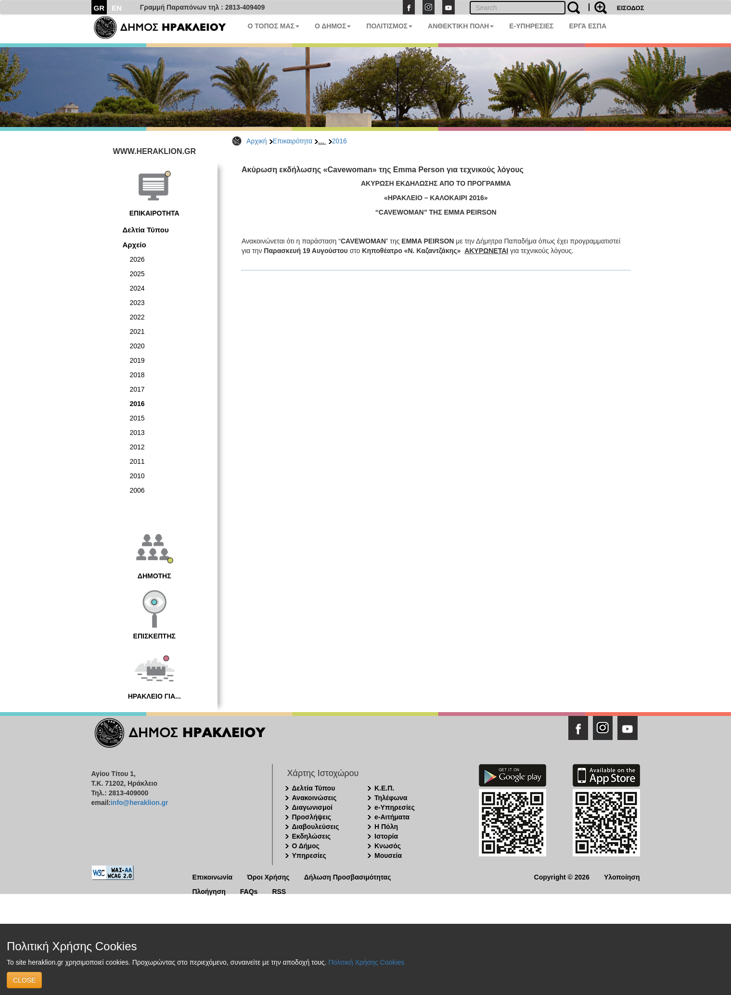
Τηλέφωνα (390, 798)
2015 (137, 418)
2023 (137, 302)
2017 (137, 389)
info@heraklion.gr (139, 802)
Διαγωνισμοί (312, 807)
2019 (137, 360)
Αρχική (256, 141)
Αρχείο (134, 245)
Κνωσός (387, 846)
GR (99, 8)
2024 (137, 288)
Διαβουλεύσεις (315, 826)
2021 (137, 331)
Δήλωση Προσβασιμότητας (347, 876)
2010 (137, 476)
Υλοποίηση (622, 876)
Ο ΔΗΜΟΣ (333, 26)
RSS (279, 891)
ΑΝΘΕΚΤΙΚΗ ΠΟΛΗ (461, 26)
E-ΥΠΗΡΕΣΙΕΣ (531, 26)
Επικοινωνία (212, 876)
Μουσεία (388, 855)
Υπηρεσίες (309, 855)
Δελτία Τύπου (146, 230)
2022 (137, 317)
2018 (137, 375)
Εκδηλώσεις (311, 836)
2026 (137, 259)
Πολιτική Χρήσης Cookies (366, 962)
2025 (137, 274)
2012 (137, 447)
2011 (137, 461)
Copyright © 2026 (562, 876)
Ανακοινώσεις (314, 798)
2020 (137, 346)
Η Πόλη (386, 826)
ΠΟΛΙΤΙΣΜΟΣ (389, 26)
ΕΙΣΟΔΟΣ (630, 8)
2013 (137, 432)
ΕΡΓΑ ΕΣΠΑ (587, 26)
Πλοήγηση (209, 891)
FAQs (249, 891)
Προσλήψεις (312, 817)
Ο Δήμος (306, 846)
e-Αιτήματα (392, 817)
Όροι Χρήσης (268, 876)
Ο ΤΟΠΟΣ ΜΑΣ (273, 26)
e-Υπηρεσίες (394, 807)
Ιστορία (386, 836)
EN (117, 8)
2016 (339, 141)
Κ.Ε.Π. (384, 788)
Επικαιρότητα (292, 141)
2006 (137, 490)
